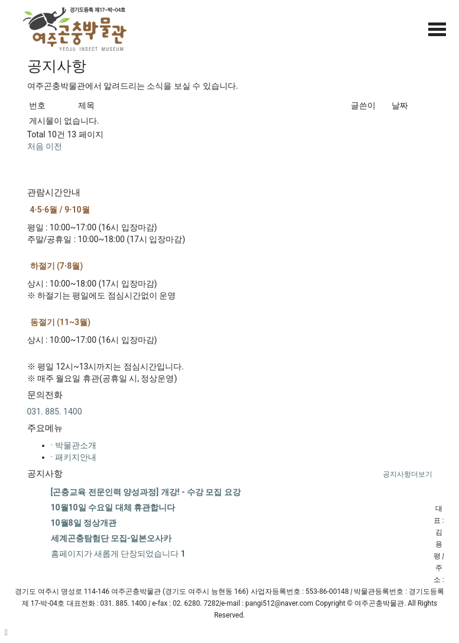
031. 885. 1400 (54, 411)
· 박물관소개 (73, 445)
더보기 (407, 474)
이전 (54, 146)
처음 (35, 146)
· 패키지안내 (73, 457)
